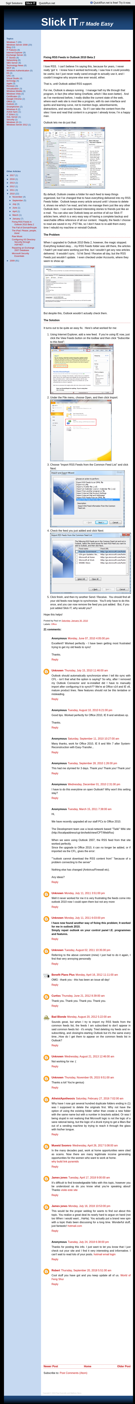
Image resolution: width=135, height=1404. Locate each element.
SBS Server (12, 63)
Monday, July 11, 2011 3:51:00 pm (84, 893)
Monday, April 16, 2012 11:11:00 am (97, 974)
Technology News (14, 65)
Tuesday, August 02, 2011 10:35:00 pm (87, 950)
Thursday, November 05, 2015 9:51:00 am (89, 1077)
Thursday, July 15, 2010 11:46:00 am (86, 670)
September (17, 200)
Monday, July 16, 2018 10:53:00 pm (89, 1206)
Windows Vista (13, 93)
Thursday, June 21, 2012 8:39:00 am (83, 995)
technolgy (11, 81)
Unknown (57, 670)
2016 (12, 179)
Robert (55, 1270)
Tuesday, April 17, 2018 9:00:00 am (89, 1177)
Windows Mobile (14, 91)
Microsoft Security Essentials (20, 254)
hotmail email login (105, 1254)
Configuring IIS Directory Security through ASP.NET (23, 242)
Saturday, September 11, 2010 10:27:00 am (93, 738)
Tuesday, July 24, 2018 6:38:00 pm (88, 1242)
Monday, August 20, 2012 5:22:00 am (89, 1016)
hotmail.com (75, 1225)
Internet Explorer (14, 52)
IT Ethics (10, 114)
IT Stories (11, 57)
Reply (54, 659)
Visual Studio (12, 78)
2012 (12, 186)
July (14, 204)
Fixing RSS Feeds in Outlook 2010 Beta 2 (69, 57)
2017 (12, 175)
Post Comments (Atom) (73, 1373)
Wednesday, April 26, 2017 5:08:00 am (95, 1145)
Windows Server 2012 (16, 124)
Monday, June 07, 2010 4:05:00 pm (88, 638)
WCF (8, 68)
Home (87, 1366)
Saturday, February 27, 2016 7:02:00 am (99, 1098)
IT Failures (11, 50)
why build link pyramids (65, 1161)
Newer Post (51, 1366)
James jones (59, 1177)
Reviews (10, 86)
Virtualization (12, 88)
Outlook (10, 104)
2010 (12, 193)
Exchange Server (14, 55)
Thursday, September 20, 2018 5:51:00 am (86, 1270)
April (14, 211)
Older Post (124, 1366)
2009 (12, 260)
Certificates (11, 96)
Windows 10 (12, 122)
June (15, 207)
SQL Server (12, 117)
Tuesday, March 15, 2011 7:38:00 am (90, 809)
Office (54, 624)
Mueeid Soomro (61, 1145)
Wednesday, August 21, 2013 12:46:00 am (89, 1056)
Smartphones (12, 106)
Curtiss (56, 995)
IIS (7, 73)
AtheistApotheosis (63, 1098)
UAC (8, 75)
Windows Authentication (17, 70)
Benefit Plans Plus (63, 974)
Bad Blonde (58, 1016)
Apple (9, 83)
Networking (11, 60)
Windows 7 (11, 42)
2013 (12, 182)
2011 (12, 190)
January (16, 218)
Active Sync (12, 112)
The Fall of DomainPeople (24, 227)
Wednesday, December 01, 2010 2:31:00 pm (94, 784)
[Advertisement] (54, 40)
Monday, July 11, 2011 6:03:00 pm (84, 917)
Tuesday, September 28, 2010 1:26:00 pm (92, 763)
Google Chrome (14, 99)
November (17, 197)
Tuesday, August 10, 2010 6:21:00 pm (90, 710)
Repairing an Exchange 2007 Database (23, 249)
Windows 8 (11, 109)
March (15, 215)
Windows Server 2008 (16, 45)
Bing (8, 47)
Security (10, 119)
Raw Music (17, 236)
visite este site (69, 1190)
